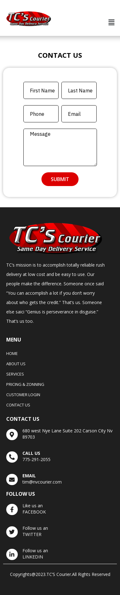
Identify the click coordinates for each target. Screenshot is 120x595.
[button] (111, 22)
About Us (16, 363)
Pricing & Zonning (25, 384)
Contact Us (18, 405)
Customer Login (23, 394)
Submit (60, 179)
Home (12, 353)
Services (15, 374)
